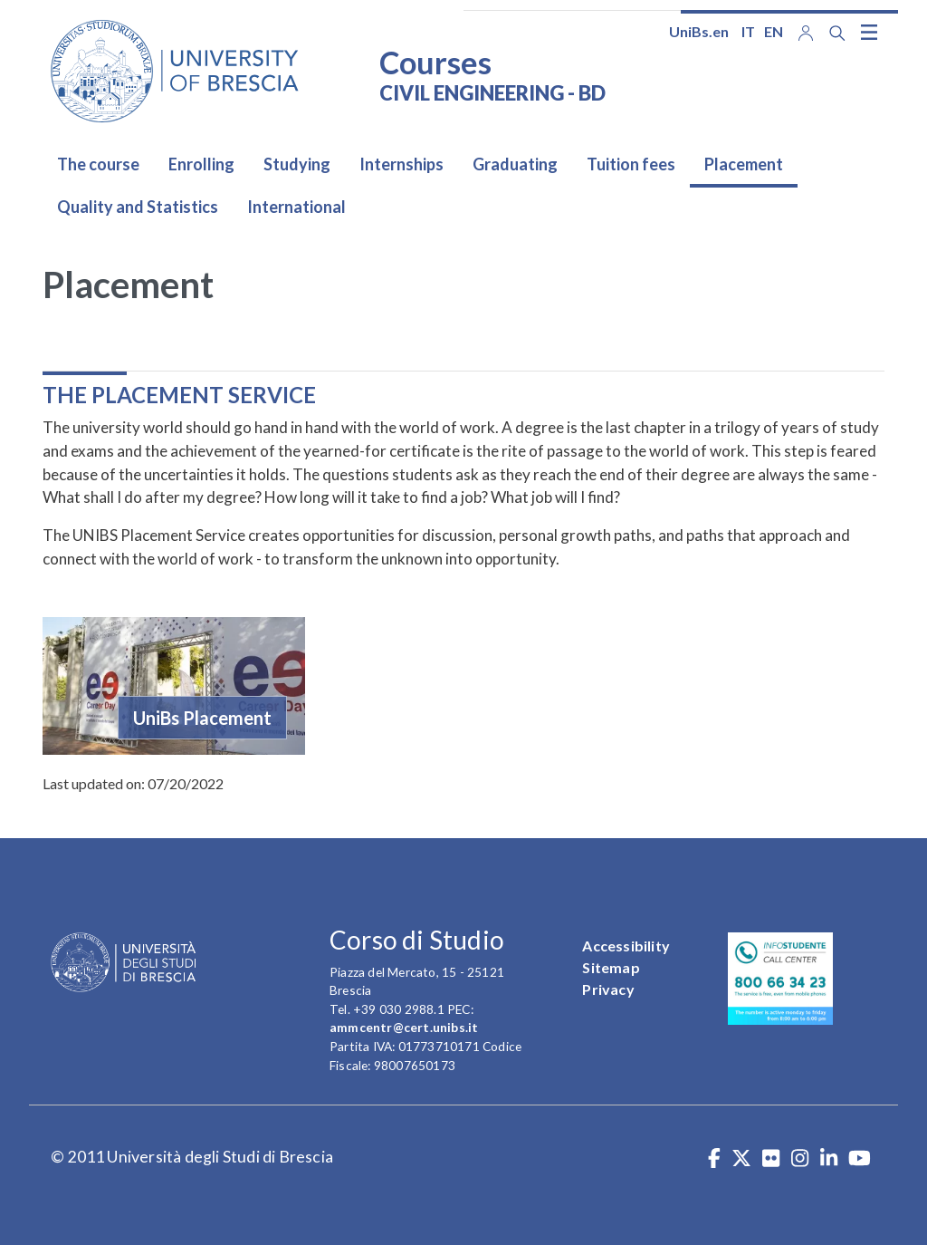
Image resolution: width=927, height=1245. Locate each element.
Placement (743, 164)
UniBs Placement (202, 718)
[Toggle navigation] (869, 32)
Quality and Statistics (137, 207)
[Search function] (837, 33)
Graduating (515, 164)
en (773, 31)
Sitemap (610, 967)
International (296, 207)
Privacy (608, 989)
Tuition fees (631, 164)
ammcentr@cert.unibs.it (404, 1027)
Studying (296, 164)
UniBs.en (699, 31)
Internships (401, 164)
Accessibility (626, 945)
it (748, 31)
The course (98, 164)
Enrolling (201, 164)
